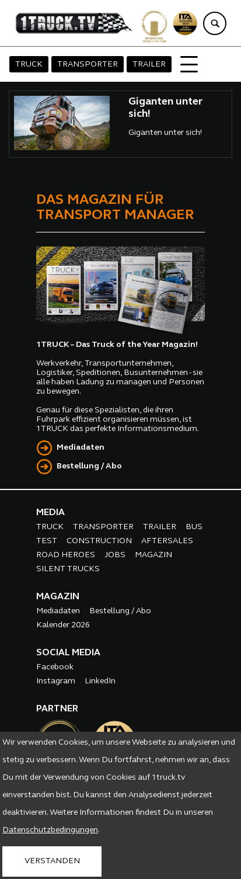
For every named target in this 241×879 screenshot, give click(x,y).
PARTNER (57, 709)
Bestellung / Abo (89, 466)
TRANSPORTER (87, 64)
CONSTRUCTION (99, 541)
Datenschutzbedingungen (50, 830)
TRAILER (149, 64)
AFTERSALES (167, 541)
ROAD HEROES (65, 555)
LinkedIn (100, 681)
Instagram (55, 681)
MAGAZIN (153, 555)
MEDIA (50, 512)
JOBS (114, 555)
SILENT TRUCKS (68, 569)
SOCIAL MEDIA (68, 653)
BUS (194, 527)
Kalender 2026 (63, 625)
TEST (46, 541)
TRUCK (29, 64)
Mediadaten (80, 447)
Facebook (55, 667)
